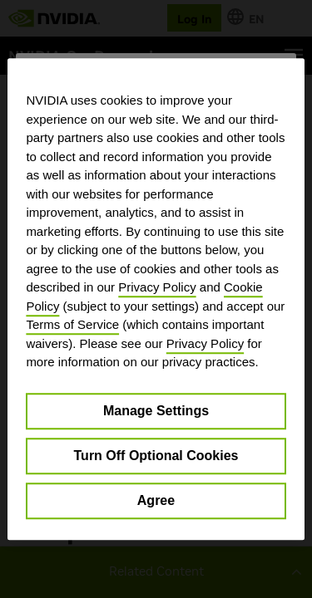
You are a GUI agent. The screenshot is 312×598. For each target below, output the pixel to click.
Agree (156, 500)
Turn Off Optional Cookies (156, 455)
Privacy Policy (157, 287)
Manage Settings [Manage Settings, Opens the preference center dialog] (156, 411)
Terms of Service (72, 324)
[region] (155, 299)
